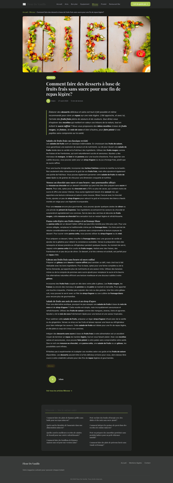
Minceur (95, 4)
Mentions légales (135, 463)
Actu (66, 4)
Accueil (59, 4)
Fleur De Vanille (34, 4)
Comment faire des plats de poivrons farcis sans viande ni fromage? (108, 443)
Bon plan (74, 4)
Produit (103, 4)
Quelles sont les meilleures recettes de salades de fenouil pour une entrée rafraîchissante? (64, 434)
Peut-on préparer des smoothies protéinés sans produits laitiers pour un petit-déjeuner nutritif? (108, 435)
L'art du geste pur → (140, 4)
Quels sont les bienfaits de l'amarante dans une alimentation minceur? (64, 426)
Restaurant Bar (114, 4)
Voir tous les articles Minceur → (59, 391)
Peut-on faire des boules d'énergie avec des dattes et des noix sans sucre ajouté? (106, 419)
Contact (147, 463)
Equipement (84, 4)
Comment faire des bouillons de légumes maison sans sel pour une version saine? (62, 441)
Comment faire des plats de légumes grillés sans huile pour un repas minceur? (65, 419)
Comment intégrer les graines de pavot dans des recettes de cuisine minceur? (108, 426)
